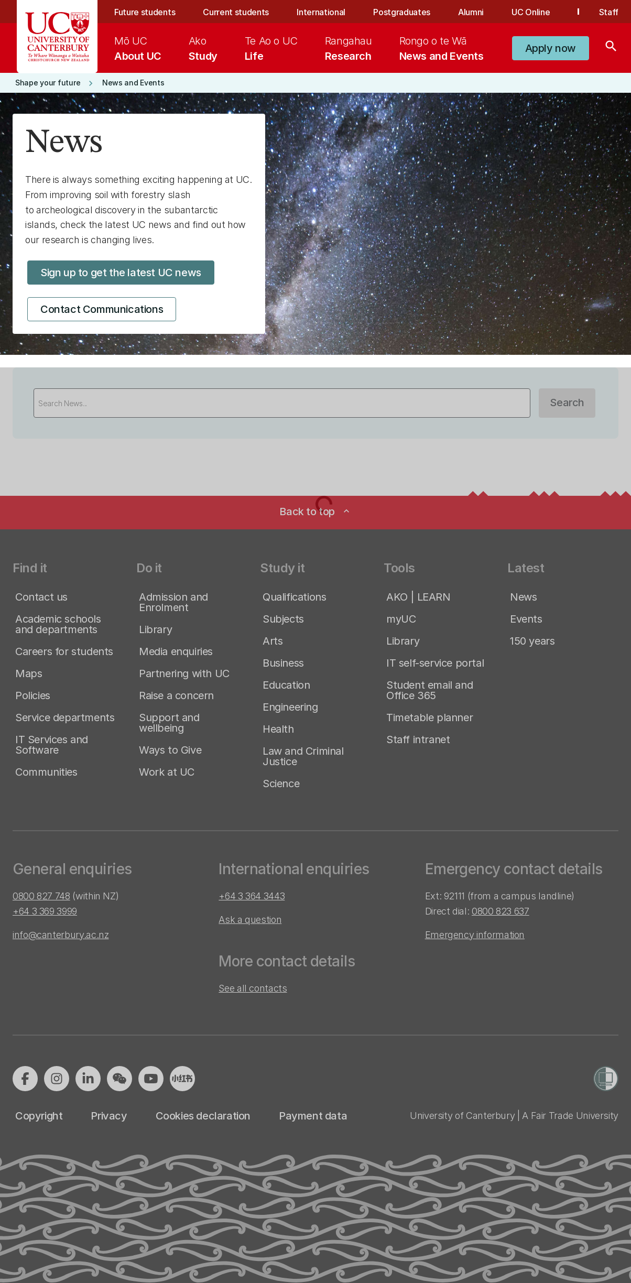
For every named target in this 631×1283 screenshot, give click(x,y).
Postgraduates (401, 12)
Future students (144, 12)
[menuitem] (137, 48)
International (321, 12)
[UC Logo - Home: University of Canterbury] (57, 36)
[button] (550, 48)
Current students (236, 12)
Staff (608, 12)
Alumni (471, 12)
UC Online (531, 12)
